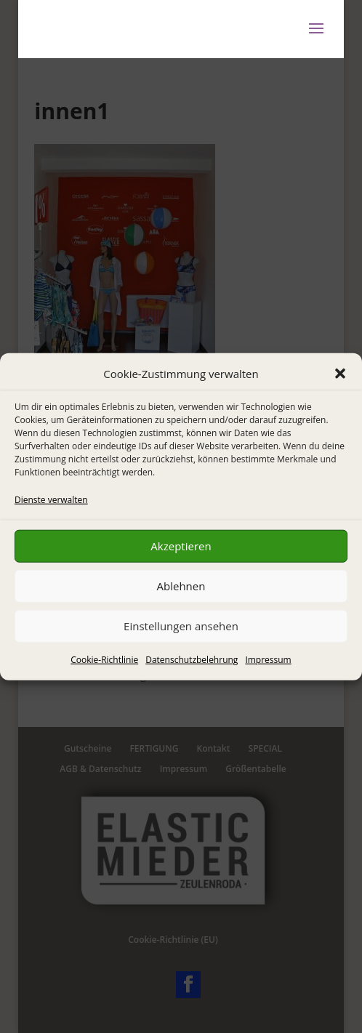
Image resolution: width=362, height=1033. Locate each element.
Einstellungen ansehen (181, 626)
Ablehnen (181, 586)
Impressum (268, 660)
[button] (340, 373)
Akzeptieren (180, 546)
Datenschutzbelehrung (191, 660)
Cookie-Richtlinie (104, 660)
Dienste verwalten (51, 499)
